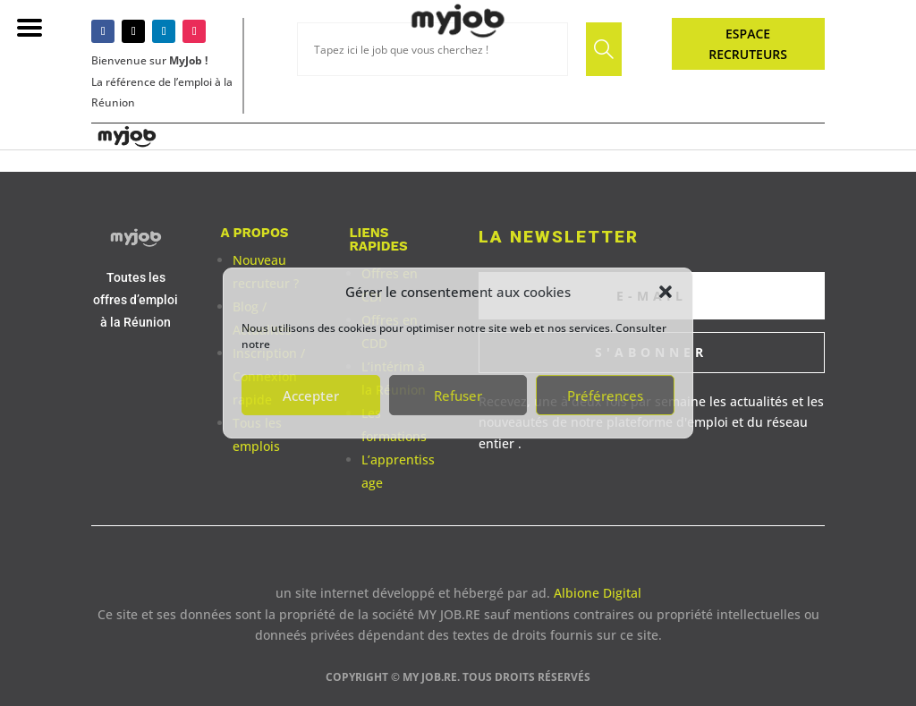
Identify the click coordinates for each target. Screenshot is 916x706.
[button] (665, 292)
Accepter (311, 395)
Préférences (605, 395)
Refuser (458, 395)
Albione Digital (597, 592)
